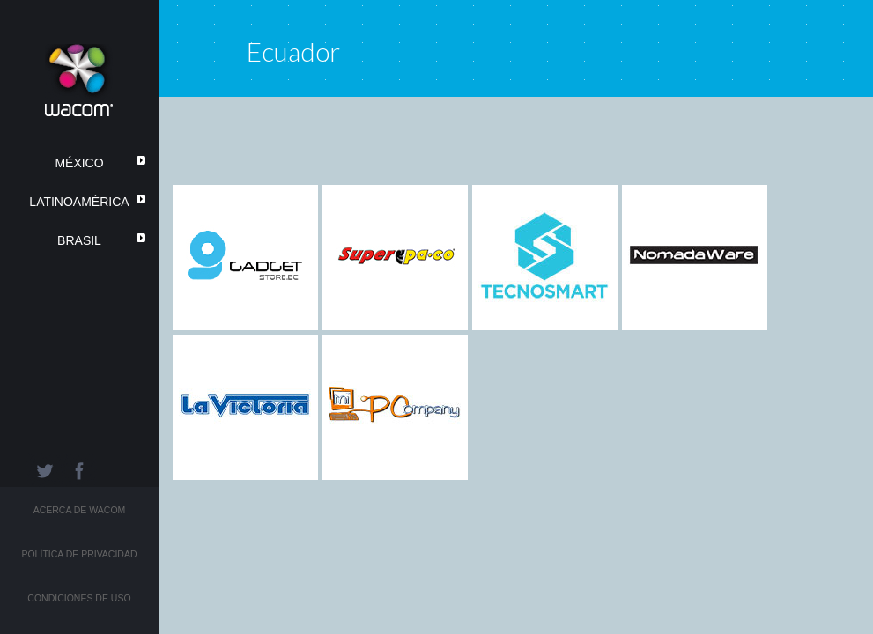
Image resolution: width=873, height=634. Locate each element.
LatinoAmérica (79, 202)
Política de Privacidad (79, 554)
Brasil (79, 240)
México (79, 163)
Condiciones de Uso (78, 598)
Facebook (79, 471)
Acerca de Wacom (79, 510)
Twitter (44, 471)
